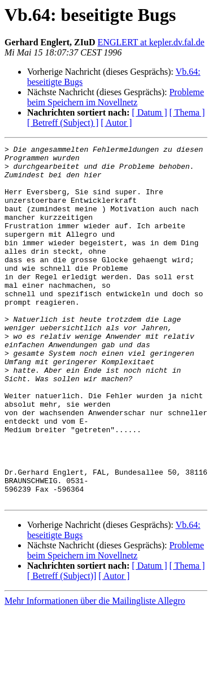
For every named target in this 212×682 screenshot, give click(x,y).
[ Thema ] (187, 112)
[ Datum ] (149, 112)
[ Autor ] (116, 122)
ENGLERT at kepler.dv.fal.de (150, 42)
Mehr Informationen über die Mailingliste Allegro (95, 672)
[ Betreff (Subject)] (61, 647)
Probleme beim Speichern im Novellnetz (115, 97)
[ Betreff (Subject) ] (62, 122)
